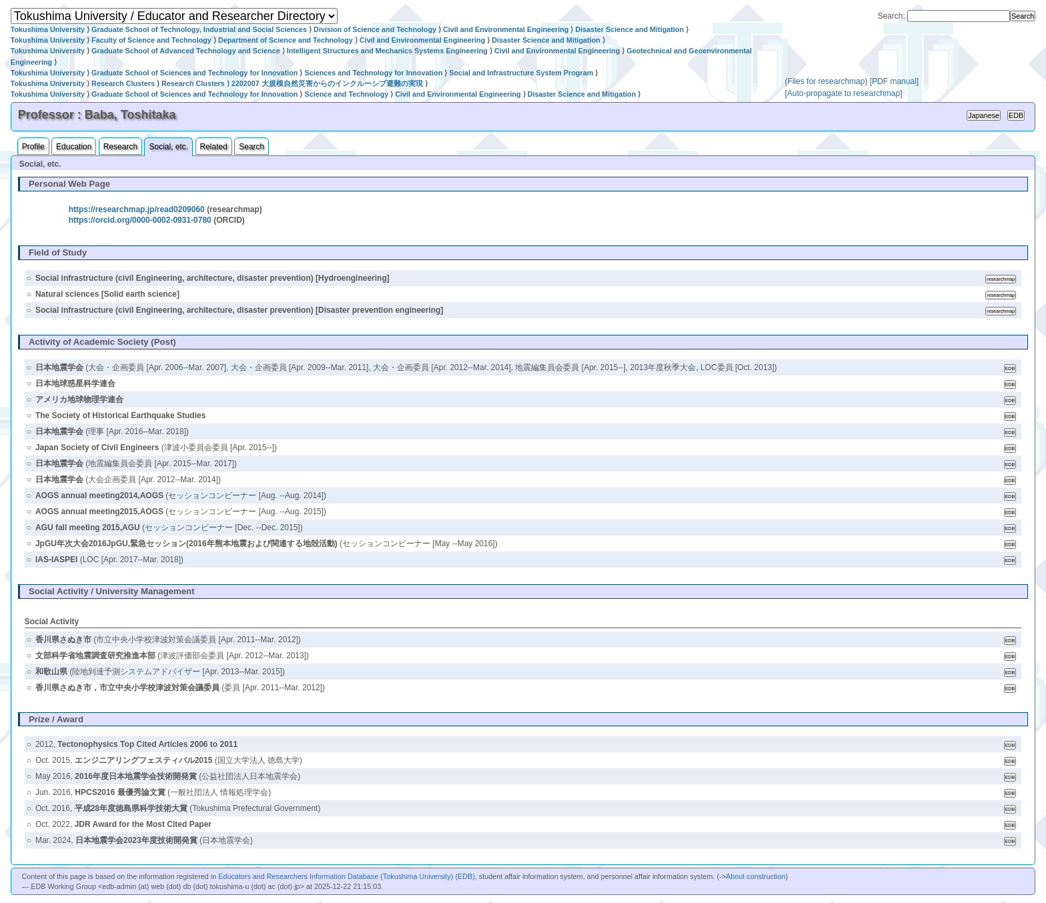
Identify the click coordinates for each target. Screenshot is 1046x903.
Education (73, 146)
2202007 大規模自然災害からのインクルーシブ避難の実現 (327, 83)
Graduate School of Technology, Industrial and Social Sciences (199, 29)
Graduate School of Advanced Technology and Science (185, 51)
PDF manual (894, 81)
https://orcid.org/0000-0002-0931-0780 (140, 220)
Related (213, 146)
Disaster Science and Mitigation (629, 29)
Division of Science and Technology (375, 29)
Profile (33, 146)
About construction (755, 876)
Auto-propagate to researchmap (843, 93)
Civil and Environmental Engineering (505, 29)
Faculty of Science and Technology (151, 40)
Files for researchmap (826, 81)
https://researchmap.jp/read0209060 (137, 209)
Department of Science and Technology (285, 40)
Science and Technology (346, 94)
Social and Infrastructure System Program (521, 73)
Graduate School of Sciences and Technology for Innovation (194, 73)
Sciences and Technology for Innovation (373, 73)
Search (251, 146)
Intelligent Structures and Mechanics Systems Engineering (387, 51)
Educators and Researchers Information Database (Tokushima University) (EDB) (346, 876)
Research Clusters (123, 83)
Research (120, 146)
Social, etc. (168, 146)
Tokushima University (48, 29)
